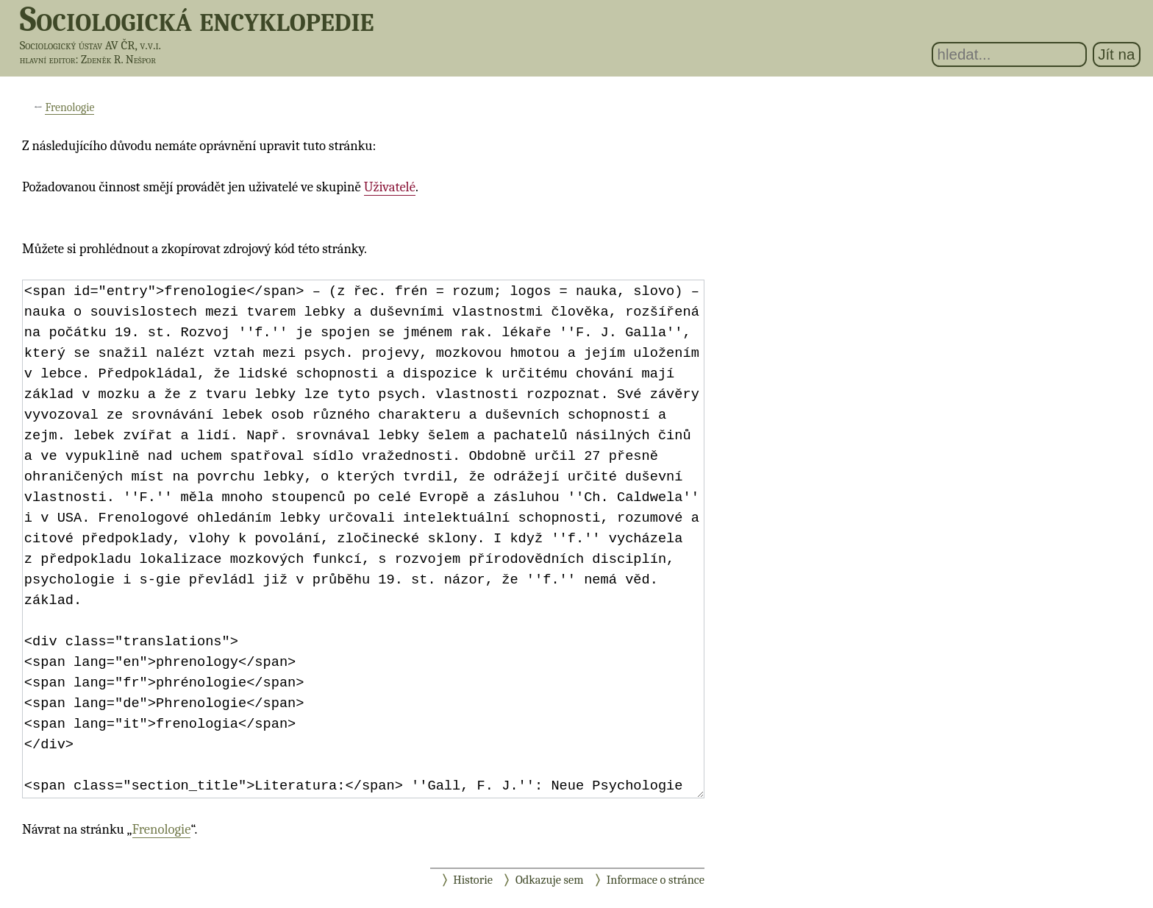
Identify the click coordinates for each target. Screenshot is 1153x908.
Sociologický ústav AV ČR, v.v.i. (90, 45)
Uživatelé (389, 187)
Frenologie (69, 107)
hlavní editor (48, 59)
